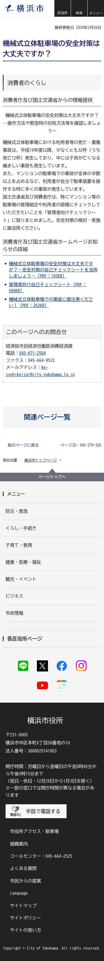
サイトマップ (23, 905)
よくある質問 (23, 868)
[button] (62, 8)
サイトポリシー (25, 918)
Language (19, 893)
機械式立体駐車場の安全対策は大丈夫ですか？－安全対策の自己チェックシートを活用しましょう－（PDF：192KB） (53, 269)
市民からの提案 (25, 881)
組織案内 (19, 844)
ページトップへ (52, 477)
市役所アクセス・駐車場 (34, 831)
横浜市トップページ (40, 460)
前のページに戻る (23, 445)
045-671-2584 (32, 353)
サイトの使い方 (25, 930)
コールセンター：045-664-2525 (41, 856)
